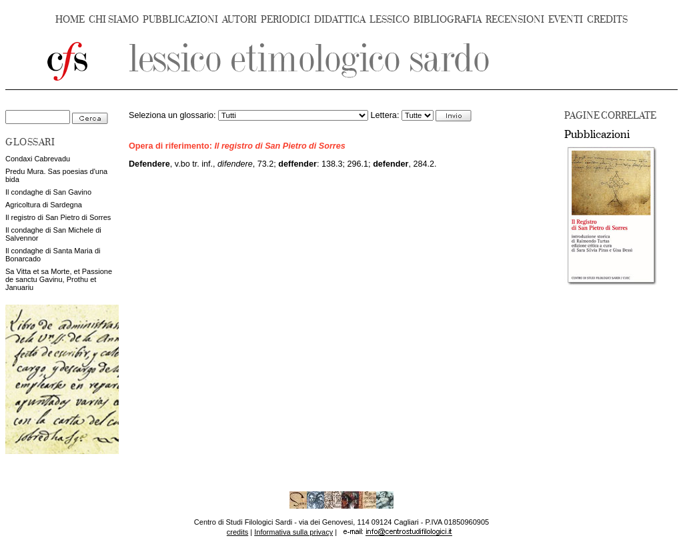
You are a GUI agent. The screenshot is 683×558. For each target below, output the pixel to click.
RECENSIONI (515, 19)
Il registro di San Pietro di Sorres (58, 217)
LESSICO (390, 19)
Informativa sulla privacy (293, 532)
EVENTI (565, 19)
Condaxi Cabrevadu (37, 159)
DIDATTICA (340, 19)
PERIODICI (285, 19)
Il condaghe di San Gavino (48, 192)
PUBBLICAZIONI (180, 19)
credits (237, 532)
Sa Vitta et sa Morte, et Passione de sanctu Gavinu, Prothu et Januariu (58, 279)
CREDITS (607, 19)
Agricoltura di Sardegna (43, 205)
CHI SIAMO (114, 19)
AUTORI (239, 19)
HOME (70, 19)
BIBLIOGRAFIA (448, 19)
